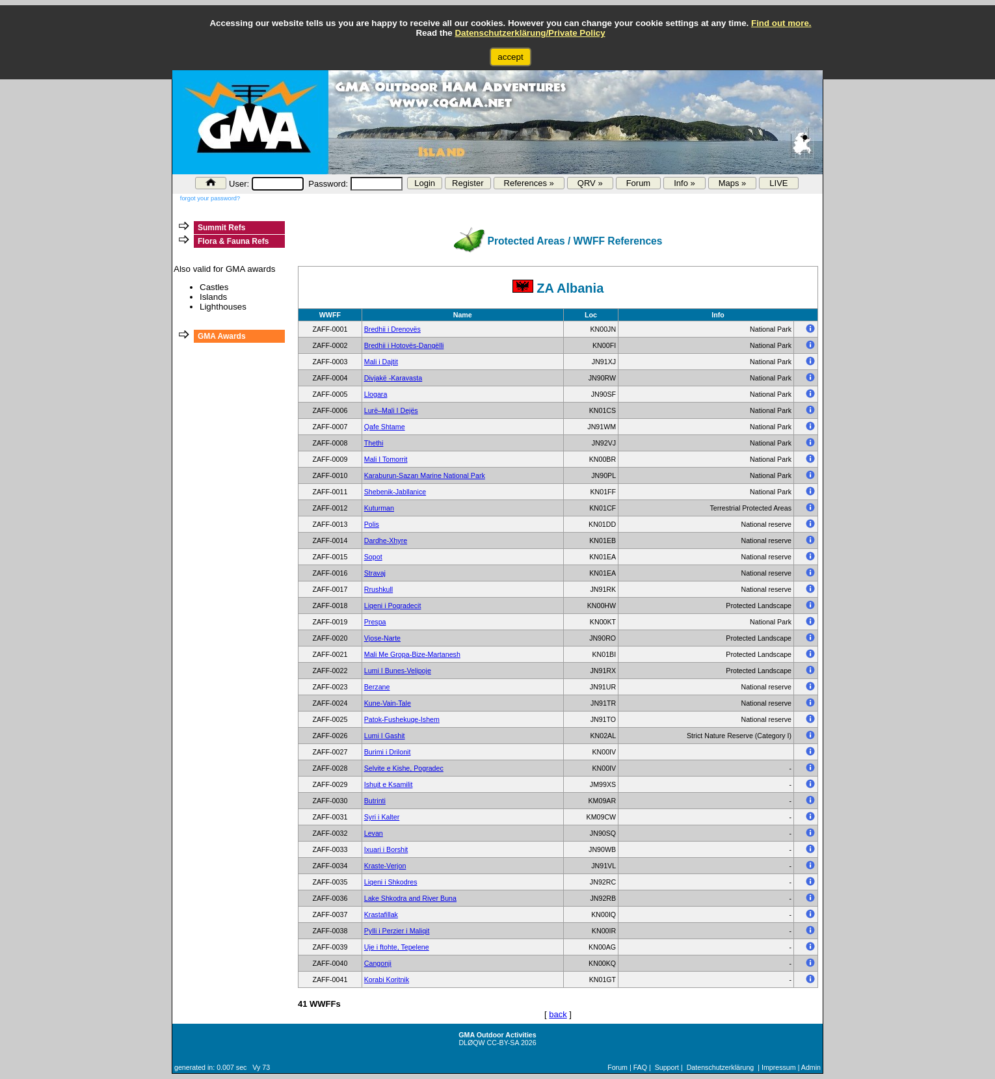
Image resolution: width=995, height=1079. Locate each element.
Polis (371, 524)
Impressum (779, 1067)
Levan (373, 833)
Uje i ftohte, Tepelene (396, 947)
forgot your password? (210, 198)
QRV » (590, 183)
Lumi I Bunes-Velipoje (397, 670)
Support (667, 1067)
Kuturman (379, 508)
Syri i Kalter (381, 817)
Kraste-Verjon (385, 866)
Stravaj (375, 573)
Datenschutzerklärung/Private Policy (530, 33)
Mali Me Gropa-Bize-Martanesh (412, 654)
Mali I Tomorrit (386, 459)
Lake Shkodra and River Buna (410, 898)
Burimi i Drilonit (387, 752)
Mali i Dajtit (381, 362)
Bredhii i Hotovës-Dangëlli (404, 345)
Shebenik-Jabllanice (395, 492)
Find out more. (781, 23)
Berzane (377, 687)
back (557, 1014)
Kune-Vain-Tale (387, 703)
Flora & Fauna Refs (233, 241)
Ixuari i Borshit (386, 849)
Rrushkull (378, 589)
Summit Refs (221, 227)
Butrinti (375, 801)
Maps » (733, 183)
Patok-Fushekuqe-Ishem (402, 719)
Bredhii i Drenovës (392, 329)
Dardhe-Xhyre (385, 540)
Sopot (373, 557)
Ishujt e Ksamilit (388, 784)
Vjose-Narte (382, 638)
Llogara (376, 394)
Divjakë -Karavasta (393, 378)
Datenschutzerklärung (720, 1067)
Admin (811, 1067)
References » (529, 183)
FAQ (640, 1067)
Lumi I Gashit (384, 735)
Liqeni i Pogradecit (392, 605)
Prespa (375, 622)
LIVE (778, 183)
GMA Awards (222, 336)
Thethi (374, 443)
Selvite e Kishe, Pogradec (404, 768)
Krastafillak (381, 914)
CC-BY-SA (503, 1042)
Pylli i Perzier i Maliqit (397, 931)
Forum (638, 183)
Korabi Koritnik (386, 979)
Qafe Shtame (384, 427)
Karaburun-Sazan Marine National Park (424, 475)
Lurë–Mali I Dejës (391, 410)
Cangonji (377, 963)
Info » (684, 183)
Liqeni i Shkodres (391, 882)
